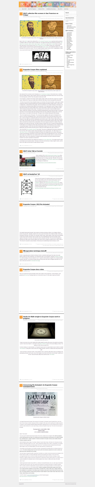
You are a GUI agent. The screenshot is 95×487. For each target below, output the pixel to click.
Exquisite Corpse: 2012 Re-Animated (36, 204)
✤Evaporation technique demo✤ (34, 251)
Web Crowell (69, 49)
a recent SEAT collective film (52, 159)
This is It (68, 67)
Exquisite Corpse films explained (35, 69)
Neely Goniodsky (70, 41)
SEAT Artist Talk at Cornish (33, 151)
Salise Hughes (37, 44)
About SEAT (24, 8)
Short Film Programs (32, 9)
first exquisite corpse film (32, 129)
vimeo (48, 50)
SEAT (26, 41)
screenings (61, 311)
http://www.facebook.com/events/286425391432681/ (46, 162)
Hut (67, 58)
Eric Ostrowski (25, 44)
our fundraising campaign (45, 94)
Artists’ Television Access (40, 45)
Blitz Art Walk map (43, 343)
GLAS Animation (69, 57)
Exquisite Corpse (32, 71)
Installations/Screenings (51, 9)
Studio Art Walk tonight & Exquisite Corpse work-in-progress (41, 317)
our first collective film (47, 139)
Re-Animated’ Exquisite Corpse (45, 41)
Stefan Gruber (31, 44)
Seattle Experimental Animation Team (52, 155)
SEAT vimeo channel (70, 28)
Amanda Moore (69, 32)
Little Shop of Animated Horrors (40, 71)
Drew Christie (69, 37)
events (62, 168)
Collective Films (41, 9)
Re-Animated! (32, 206)
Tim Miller (68, 48)
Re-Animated (22, 348)
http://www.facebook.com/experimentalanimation (28, 476)
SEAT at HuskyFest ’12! (31, 174)
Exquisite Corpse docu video (33, 269)
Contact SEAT (69, 25)
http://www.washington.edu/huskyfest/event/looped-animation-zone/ (48, 188)
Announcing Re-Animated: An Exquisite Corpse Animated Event (40, 385)
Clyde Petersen (43, 44)
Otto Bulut (68, 42)
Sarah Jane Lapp (70, 44)
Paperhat (68, 61)
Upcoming (66, 8)
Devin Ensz (69, 36)
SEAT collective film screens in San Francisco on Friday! (40, 14)
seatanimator (26, 64)
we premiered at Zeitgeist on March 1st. (55, 185)
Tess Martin (56, 245)
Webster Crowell (51, 44)
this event (26, 275)
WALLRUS (60, 9)
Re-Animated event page (35, 260)
